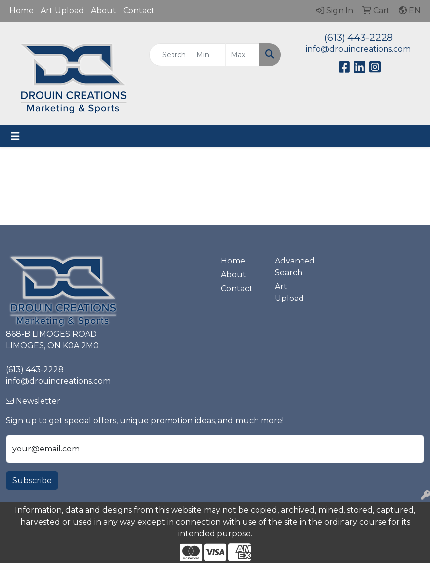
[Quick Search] (170, 54)
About (103, 10)
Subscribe (32, 480)
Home (21, 10)
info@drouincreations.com (358, 49)
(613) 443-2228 (358, 37)
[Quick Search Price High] (242, 54)
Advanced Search (295, 266)
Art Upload (62, 10)
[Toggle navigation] (15, 136)
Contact (139, 10)
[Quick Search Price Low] (208, 54)
